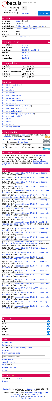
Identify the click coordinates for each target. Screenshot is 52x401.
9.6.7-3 (25, 45)
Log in (33, 13)
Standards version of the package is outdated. (26, 147)
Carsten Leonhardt (24, 29)
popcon (5, 350)
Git (17, 37)
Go (24, 8)
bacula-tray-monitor (11, 127)
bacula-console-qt (10, 106)
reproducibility (20, 348)
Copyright (31, 389)
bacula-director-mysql (12, 111)
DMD (43, 26)
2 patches (24, 135)
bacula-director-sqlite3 (12, 116)
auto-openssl (41, 155)
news (5, 170)
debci (4, 370)
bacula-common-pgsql (12, 98)
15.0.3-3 (25, 53)
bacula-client (8, 90)
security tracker (9, 362)
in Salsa (26, 139)
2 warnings (23, 142)
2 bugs (24, 114)
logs (11, 348)
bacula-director (9, 108)
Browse (23, 37)
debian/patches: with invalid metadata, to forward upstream (26, 136)
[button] (3, 135)
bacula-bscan (8, 87)
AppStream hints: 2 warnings (26, 145)
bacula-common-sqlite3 (12, 101)
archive (37, 26)
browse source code (11, 353)
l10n (4, 365)
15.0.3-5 (25, 55)
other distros (8, 360)
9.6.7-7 (25, 47)
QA (28, 37)
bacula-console (9, 103)
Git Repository (36, 396)
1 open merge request (15, 139)
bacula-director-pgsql (11, 114)
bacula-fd (6, 119)
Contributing (26, 398)
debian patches (9, 367)
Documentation (13, 396)
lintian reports (26, 142)
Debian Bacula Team (25, 26)
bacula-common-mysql (12, 95)
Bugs (25, 396)
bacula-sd (6, 121)
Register (25, 13)
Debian (6, 389)
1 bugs (11, 85)
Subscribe (44, 13)
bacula (19, 21)
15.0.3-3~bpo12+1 (30, 50)
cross (30, 348)
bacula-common (9, 93)
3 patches (6, 137)
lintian (5, 345)
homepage (7, 342)
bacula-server (8, 124)
